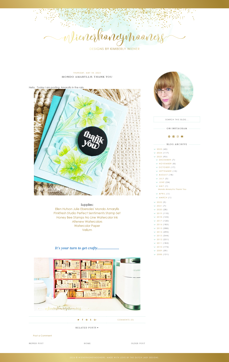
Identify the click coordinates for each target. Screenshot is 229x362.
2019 (160, 213)
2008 (160, 254)
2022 (160, 202)
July (162, 178)
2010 (160, 247)
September (166, 171)
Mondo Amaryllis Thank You (172, 189)
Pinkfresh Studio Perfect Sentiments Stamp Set (87, 213)
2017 (160, 220)
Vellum (87, 230)
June (162, 182)
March (163, 197)
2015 (160, 228)
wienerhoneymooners (91, 357)
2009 (160, 250)
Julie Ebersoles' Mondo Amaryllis (96, 209)
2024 (160, 152)
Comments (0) (126, 320)
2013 (160, 235)
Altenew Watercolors (87, 221)
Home (87, 343)
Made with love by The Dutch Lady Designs (132, 357)
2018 (160, 217)
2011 (160, 243)
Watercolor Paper (87, 225)
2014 (160, 232)
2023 (160, 156)
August (164, 174)
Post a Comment (42, 335)
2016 (160, 224)
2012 (160, 239)
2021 (160, 206)
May (162, 186)
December (165, 159)
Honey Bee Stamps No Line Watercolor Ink (87, 217)
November (166, 163)
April (162, 193)
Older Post (138, 343)
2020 (160, 209)
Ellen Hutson (63, 209)
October (165, 167)
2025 (160, 149)
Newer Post (36, 343)
